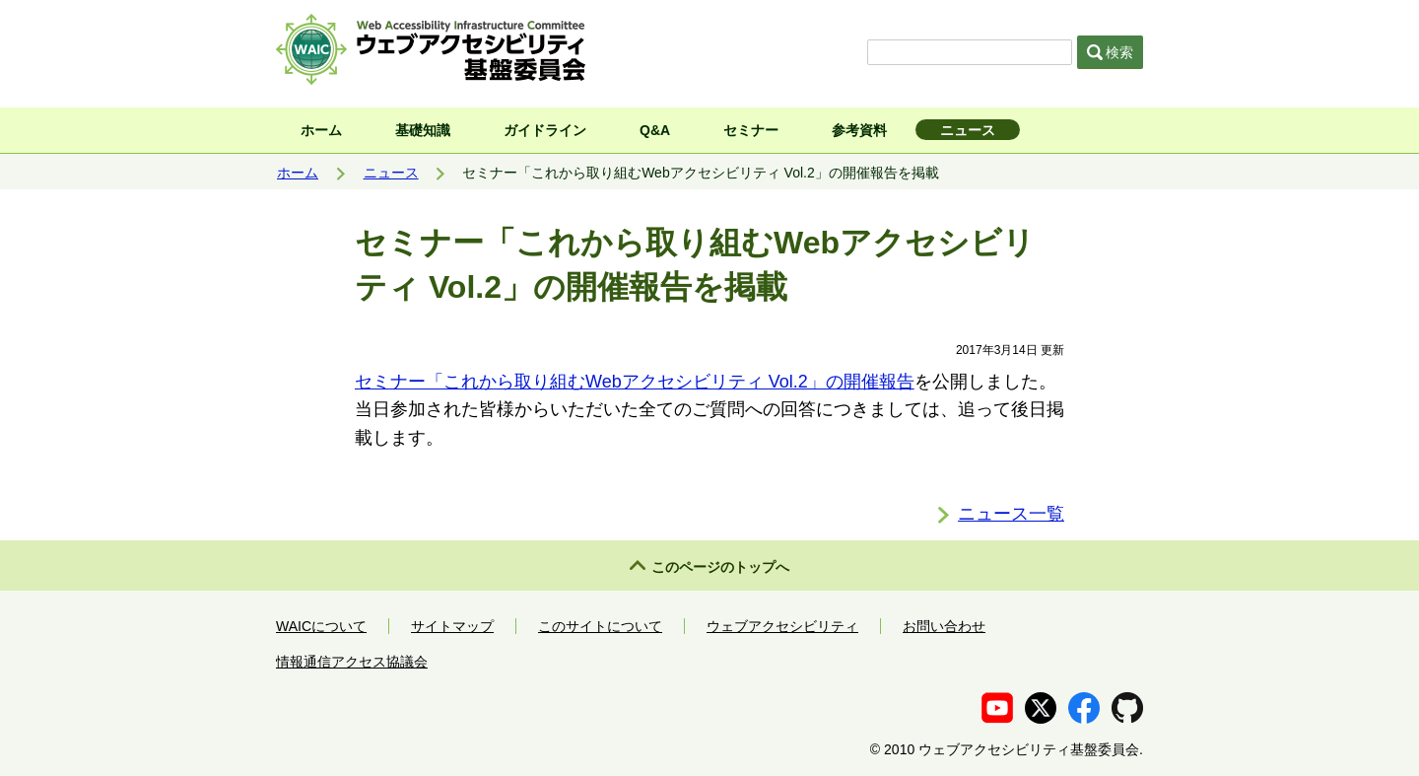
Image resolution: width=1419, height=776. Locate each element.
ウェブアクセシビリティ (782, 626)
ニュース (967, 130)
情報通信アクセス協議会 (352, 662)
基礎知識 (422, 130)
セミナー (750, 130)
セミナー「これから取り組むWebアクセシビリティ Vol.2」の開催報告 (634, 381)
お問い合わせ (944, 626)
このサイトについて (600, 626)
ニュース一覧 (1011, 514)
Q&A (655, 130)
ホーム (321, 130)
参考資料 (859, 130)
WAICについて (321, 626)
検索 (1110, 52)
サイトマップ (452, 626)
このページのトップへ (720, 567)
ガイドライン (545, 130)
